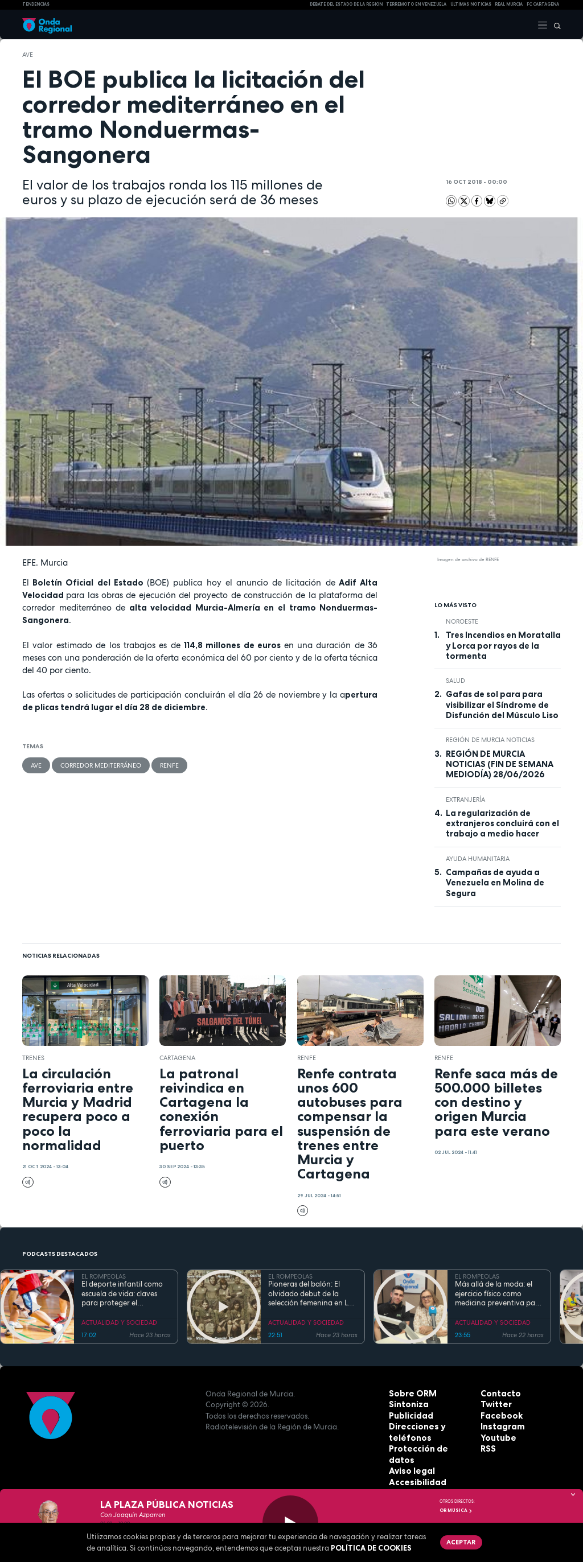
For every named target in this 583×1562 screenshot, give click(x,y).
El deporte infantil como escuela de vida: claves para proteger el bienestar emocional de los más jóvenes (122, 1294)
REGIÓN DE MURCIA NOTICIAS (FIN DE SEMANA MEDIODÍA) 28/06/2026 (499, 764)
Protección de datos (428, 1448)
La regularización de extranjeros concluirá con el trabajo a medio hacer (502, 823)
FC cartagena (543, 4)
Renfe (166, 765)
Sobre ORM (410, 1393)
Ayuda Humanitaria (478, 859)
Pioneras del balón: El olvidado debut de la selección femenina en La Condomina (310, 1294)
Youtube (496, 1438)
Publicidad (409, 1415)
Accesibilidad (415, 1471)
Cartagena (177, 1058)
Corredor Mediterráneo (99, 765)
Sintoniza (407, 1404)
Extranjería (465, 799)
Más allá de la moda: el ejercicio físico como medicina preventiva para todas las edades (499, 1294)
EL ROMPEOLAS (103, 1276)
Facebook (499, 1415)
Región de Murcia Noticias (490, 740)
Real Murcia (509, 4)
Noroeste (462, 621)
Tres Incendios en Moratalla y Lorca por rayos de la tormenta (503, 645)
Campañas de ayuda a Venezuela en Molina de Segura (495, 883)
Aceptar (459, 1541)
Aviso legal (409, 1460)
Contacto (498, 1393)
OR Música (456, 1510)
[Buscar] (554, 24)
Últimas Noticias (470, 4)
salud (455, 681)
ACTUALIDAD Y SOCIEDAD (119, 1322)
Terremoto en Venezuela (416, 4)
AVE (27, 55)
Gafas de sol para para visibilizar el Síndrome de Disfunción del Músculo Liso (502, 704)
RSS (487, 1448)
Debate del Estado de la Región (346, 4)
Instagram (500, 1426)
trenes (33, 1058)
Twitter (495, 1404)
